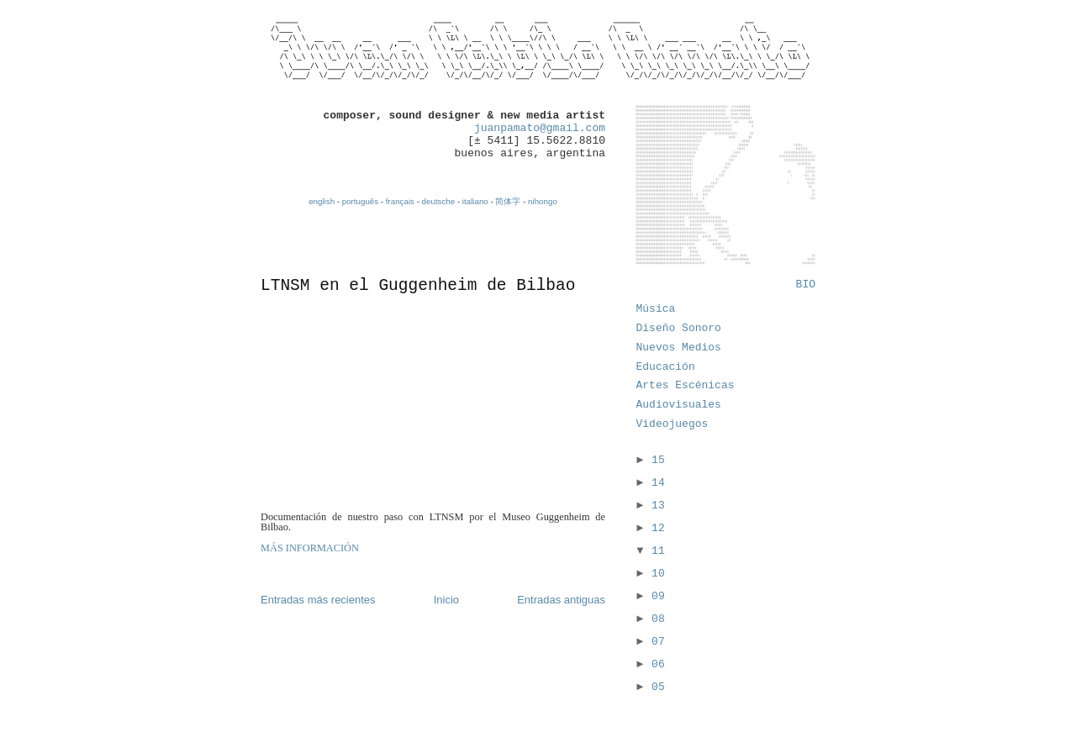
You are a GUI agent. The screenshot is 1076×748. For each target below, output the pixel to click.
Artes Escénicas (685, 385)
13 (658, 505)
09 (658, 596)
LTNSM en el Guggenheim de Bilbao (418, 286)
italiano (475, 201)
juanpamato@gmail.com (539, 128)
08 (658, 619)
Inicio (446, 599)
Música (656, 309)
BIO (805, 284)
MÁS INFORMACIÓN (310, 548)
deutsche (439, 201)
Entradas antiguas (561, 599)
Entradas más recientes (318, 599)
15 (658, 460)
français (400, 201)
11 (658, 551)
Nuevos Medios (678, 347)
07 (658, 641)
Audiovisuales (678, 404)
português (360, 201)
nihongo (542, 201)
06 (658, 664)
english (322, 201)
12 (658, 528)
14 (658, 483)
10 (658, 573)
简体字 (507, 201)
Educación (665, 367)
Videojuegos (672, 424)
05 (658, 687)
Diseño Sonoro (678, 328)
